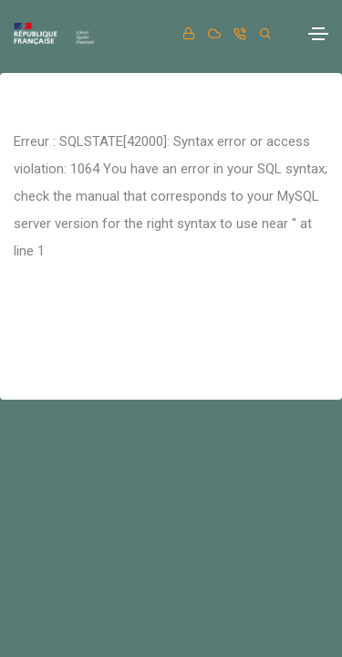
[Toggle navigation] (318, 33)
